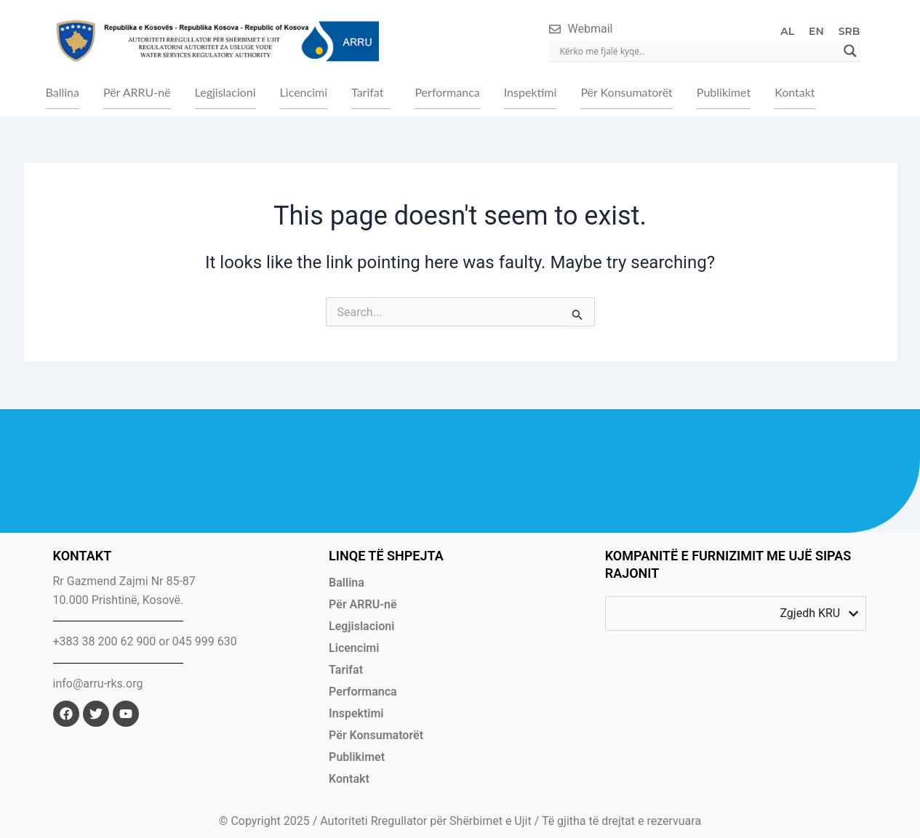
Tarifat (367, 92)
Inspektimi (530, 92)
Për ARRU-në (137, 92)
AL (787, 31)
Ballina (62, 92)
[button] (371, 92)
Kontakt (795, 92)
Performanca (447, 92)
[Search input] (698, 51)
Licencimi (303, 92)
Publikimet (724, 92)
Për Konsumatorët (626, 92)
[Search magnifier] (850, 51)
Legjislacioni (225, 92)
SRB (849, 31)
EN (816, 31)
